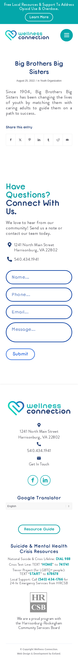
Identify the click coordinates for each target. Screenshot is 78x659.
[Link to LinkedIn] (45, 480)
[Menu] (66, 35)
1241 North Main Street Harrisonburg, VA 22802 (39, 434)
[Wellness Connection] (34, 35)
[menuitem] (66, 35)
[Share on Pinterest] (29, 140)
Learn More (39, 17)
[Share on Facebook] (10, 140)
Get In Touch (39, 464)
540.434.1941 (39, 450)
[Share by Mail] (67, 140)
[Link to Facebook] (33, 480)
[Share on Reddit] (57, 140)
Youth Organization (50, 80)
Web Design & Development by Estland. (39, 653)
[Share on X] (20, 140)
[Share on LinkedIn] (39, 140)
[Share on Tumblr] (48, 140)
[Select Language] (39, 506)
